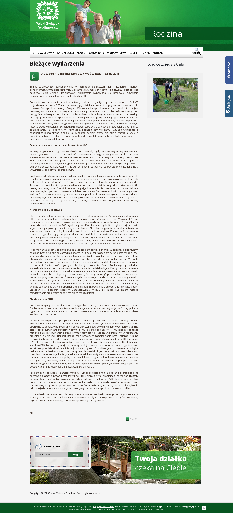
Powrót (131, 419)
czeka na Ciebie (161, 463)
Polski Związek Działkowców (64, 493)
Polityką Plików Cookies (103, 506)
